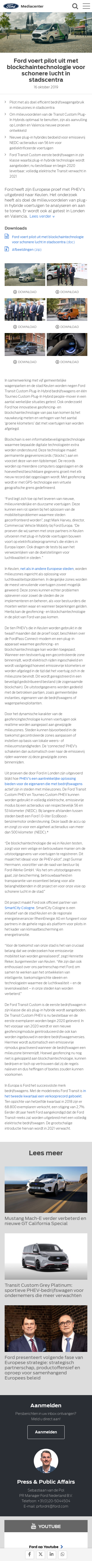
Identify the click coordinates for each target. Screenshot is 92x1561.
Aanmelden (46, 1432)
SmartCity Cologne (19, 908)
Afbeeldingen (23, 250)
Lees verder (40, 216)
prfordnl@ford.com (52, 1506)
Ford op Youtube (46, 1547)
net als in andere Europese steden (47, 569)
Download (24, 292)
